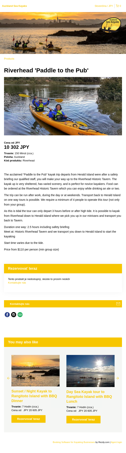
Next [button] (118, 378)
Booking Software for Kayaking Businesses (74, 442)
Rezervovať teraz (28, 419)
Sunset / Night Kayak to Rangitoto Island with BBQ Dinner (34, 396)
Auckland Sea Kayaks (14, 6)
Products (9, 58)
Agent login (116, 442)
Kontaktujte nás (17, 282)
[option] (35, 389)
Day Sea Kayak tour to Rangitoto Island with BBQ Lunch (89, 396)
